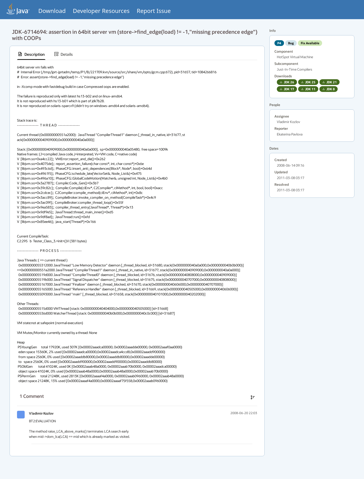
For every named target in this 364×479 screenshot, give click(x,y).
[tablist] (137, 54)
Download (52, 11)
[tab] (31, 54)
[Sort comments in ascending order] (252, 397)
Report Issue (154, 11)
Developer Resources (101, 11)
